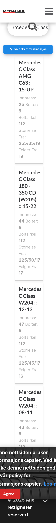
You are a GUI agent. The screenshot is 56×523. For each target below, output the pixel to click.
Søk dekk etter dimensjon (30, 49)
